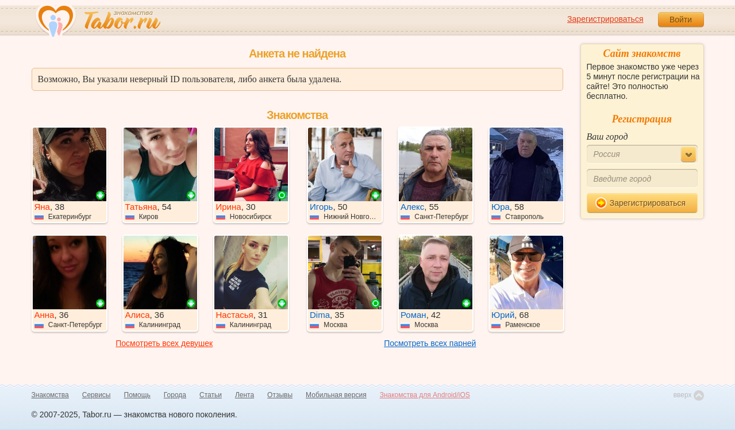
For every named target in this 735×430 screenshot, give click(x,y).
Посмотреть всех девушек (164, 343)
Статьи (210, 395)
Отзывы (280, 395)
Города (175, 395)
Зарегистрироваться (605, 19)
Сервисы (96, 395)
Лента (244, 395)
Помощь (137, 395)
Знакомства (50, 395)
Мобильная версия (336, 395)
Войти (680, 19)
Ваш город (607, 136)
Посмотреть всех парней (430, 343)
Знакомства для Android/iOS (425, 395)
